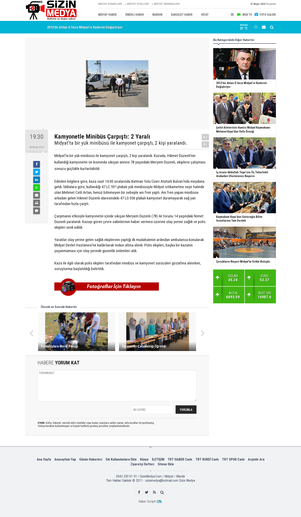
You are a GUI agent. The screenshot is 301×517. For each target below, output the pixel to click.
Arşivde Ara (256, 459)
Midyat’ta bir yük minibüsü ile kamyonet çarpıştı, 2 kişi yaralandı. (120, 143)
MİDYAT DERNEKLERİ (167, 4)
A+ (205, 137)
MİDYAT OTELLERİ (138, 4)
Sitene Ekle (166, 464)
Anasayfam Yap (65, 459)
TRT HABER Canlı (180, 459)
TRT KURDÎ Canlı (207, 459)
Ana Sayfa (44, 459)
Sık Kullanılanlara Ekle (121, 459)
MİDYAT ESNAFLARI (110, 4)
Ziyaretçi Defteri (142, 464)
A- (205, 144)
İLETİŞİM (158, 459)
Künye (144, 459)
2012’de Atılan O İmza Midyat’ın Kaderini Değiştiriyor (85, 27)
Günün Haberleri (90, 459)
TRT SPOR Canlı (233, 459)
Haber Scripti (147, 501)
